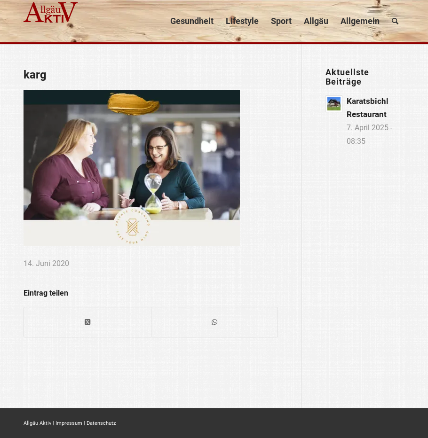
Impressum (68, 423)
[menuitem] (192, 21)
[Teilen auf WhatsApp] (214, 322)
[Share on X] (87, 322)
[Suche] (395, 21)
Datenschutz (101, 423)
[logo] (52, 21)
